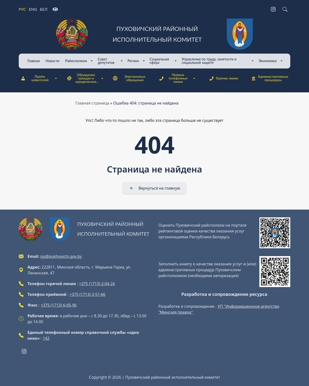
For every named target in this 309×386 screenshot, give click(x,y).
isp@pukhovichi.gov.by (61, 256)
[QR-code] (274, 232)
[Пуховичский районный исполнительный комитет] (154, 34)
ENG (33, 9)
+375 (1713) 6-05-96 (59, 305)
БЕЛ (43, 9)
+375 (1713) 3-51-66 (87, 294)
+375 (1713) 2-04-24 (97, 283)
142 (46, 338)
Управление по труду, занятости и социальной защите (209, 61)
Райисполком (76, 61)
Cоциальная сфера (159, 61)
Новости (52, 61)
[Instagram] (273, 9)
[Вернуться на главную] (154, 188)
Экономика (267, 61)
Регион (133, 61)
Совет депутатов (106, 61)
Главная (33, 61)
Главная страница (92, 103)
